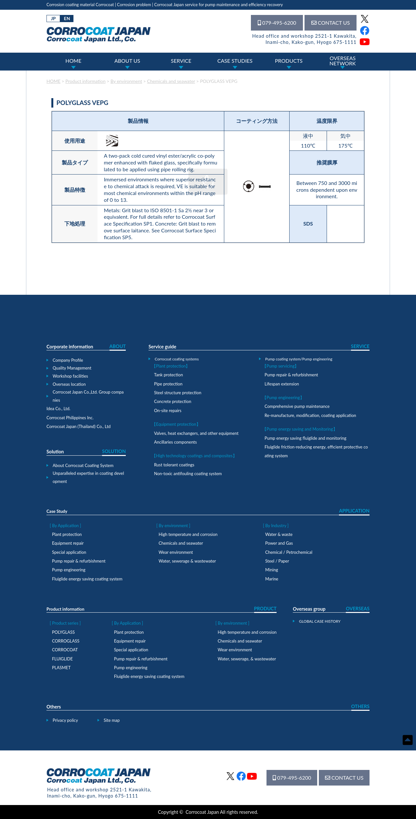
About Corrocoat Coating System (83, 465)
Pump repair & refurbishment (291, 374)
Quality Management (72, 367)
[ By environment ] (173, 525)
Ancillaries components (175, 442)
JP (53, 18)
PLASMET (61, 667)
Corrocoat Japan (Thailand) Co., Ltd (78, 426)
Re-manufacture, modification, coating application (310, 415)
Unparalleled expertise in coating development (88, 477)
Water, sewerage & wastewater (187, 561)
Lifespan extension (282, 383)
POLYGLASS (63, 632)
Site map (112, 720)
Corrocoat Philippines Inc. (70, 417)
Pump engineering (68, 569)
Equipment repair (68, 543)
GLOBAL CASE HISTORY (320, 621)
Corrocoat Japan (202, 812)
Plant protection (67, 534)
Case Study (56, 511)
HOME (73, 61)
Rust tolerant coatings (174, 464)
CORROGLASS (65, 641)
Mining (271, 569)
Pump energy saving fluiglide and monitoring (305, 438)
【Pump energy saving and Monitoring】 (299, 429)
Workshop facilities (70, 376)
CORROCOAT (65, 649)
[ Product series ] (65, 623)
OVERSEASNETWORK (343, 60)
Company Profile (68, 360)
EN (67, 18)
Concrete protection (172, 401)
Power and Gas (279, 543)
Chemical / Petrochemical (288, 552)
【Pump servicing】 (280, 366)
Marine (271, 578)
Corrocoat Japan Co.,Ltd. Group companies (88, 396)
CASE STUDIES (235, 61)
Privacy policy (65, 720)
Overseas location (69, 384)
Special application (69, 552)
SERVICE (181, 61)
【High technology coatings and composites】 (194, 455)
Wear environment (176, 552)
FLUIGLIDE (62, 658)
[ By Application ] (65, 525)
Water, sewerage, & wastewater (247, 658)
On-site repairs (167, 410)
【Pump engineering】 (283, 397)
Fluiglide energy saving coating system (87, 578)
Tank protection (168, 374)
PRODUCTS (289, 61)
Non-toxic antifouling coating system (188, 473)
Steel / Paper (277, 561)
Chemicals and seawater (181, 543)
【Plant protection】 (171, 366)
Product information (65, 609)
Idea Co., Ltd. (58, 408)
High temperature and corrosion (188, 534)
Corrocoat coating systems (177, 359)
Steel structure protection (177, 392)
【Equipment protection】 (176, 424)
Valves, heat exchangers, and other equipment (196, 433)
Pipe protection (168, 383)
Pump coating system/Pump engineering (298, 359)
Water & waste (278, 534)
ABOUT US (127, 61)
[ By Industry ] (276, 525)
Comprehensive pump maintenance (297, 406)
